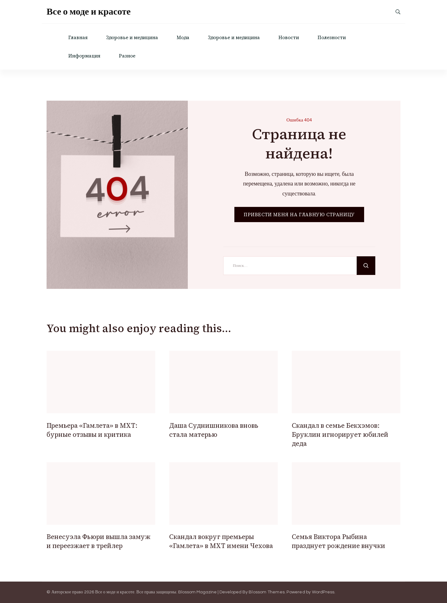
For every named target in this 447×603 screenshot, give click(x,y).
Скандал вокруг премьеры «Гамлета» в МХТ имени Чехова (221, 541)
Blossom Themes (267, 592)
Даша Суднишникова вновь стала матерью (213, 430)
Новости (288, 37)
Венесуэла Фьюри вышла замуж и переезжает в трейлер (99, 541)
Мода (183, 37)
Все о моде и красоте (89, 11)
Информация (84, 55)
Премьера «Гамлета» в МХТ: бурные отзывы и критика (92, 430)
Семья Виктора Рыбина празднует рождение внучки (338, 541)
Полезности (332, 37)
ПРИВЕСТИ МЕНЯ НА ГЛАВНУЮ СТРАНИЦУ (299, 214)
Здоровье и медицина (132, 37)
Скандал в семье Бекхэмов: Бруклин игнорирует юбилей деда (340, 434)
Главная (78, 37)
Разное (127, 55)
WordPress (323, 592)
